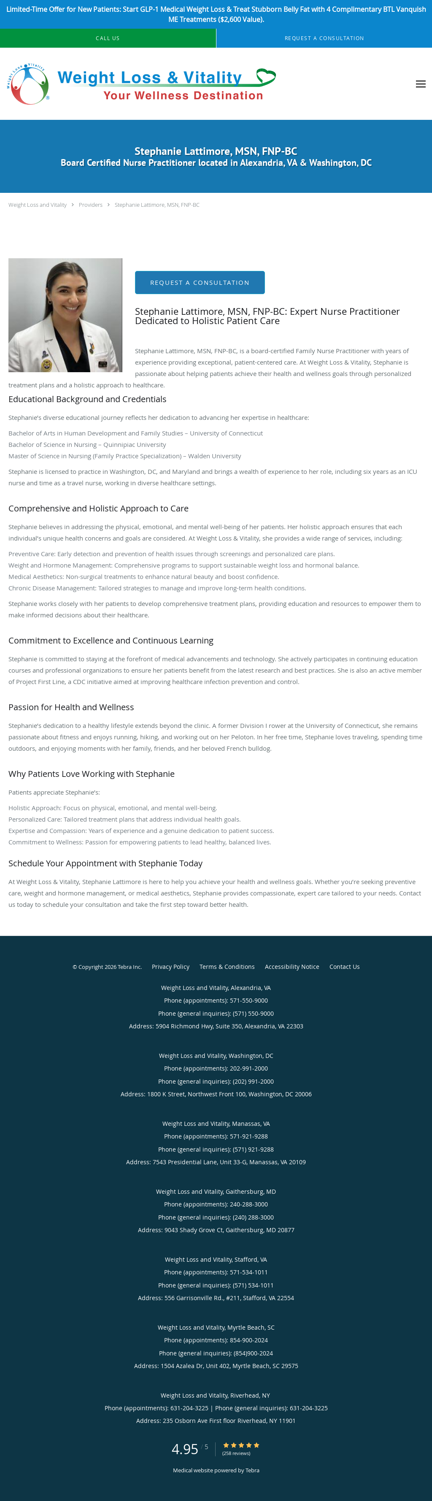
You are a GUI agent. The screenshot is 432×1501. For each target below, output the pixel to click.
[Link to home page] (141, 84)
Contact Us (344, 967)
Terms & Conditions (227, 967)
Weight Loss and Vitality (37, 204)
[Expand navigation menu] (420, 84)
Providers (91, 204)
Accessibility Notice (292, 967)
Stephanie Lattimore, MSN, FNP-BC (157, 204)
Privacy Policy (170, 967)
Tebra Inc (129, 967)
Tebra (252, 1470)
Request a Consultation (200, 282)
